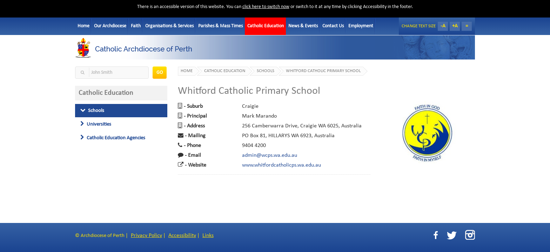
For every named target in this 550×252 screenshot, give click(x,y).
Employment (360, 26)
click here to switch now (265, 6)
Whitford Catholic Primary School (323, 71)
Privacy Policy (146, 235)
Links (208, 235)
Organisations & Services (169, 26)
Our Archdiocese (110, 26)
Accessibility (182, 235)
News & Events (303, 26)
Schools (92, 110)
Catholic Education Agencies (112, 138)
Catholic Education (265, 26)
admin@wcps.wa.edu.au (269, 155)
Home (83, 26)
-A (443, 26)
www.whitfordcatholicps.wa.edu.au (281, 165)
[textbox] (112, 72)
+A (455, 26)
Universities (95, 124)
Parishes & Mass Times (220, 26)
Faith (136, 26)
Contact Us (333, 26)
